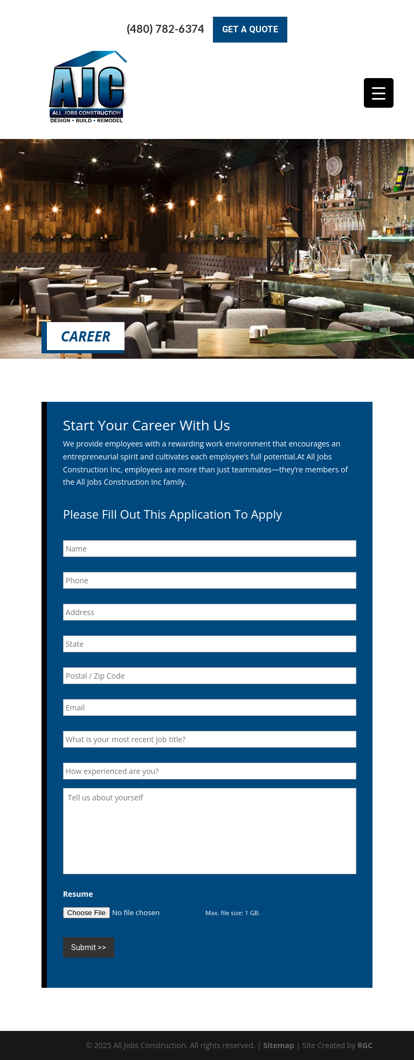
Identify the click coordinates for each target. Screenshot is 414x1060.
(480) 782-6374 (165, 29)
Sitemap (278, 1045)
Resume (78, 894)
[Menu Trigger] (379, 93)
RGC (364, 1045)
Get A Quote (250, 29)
